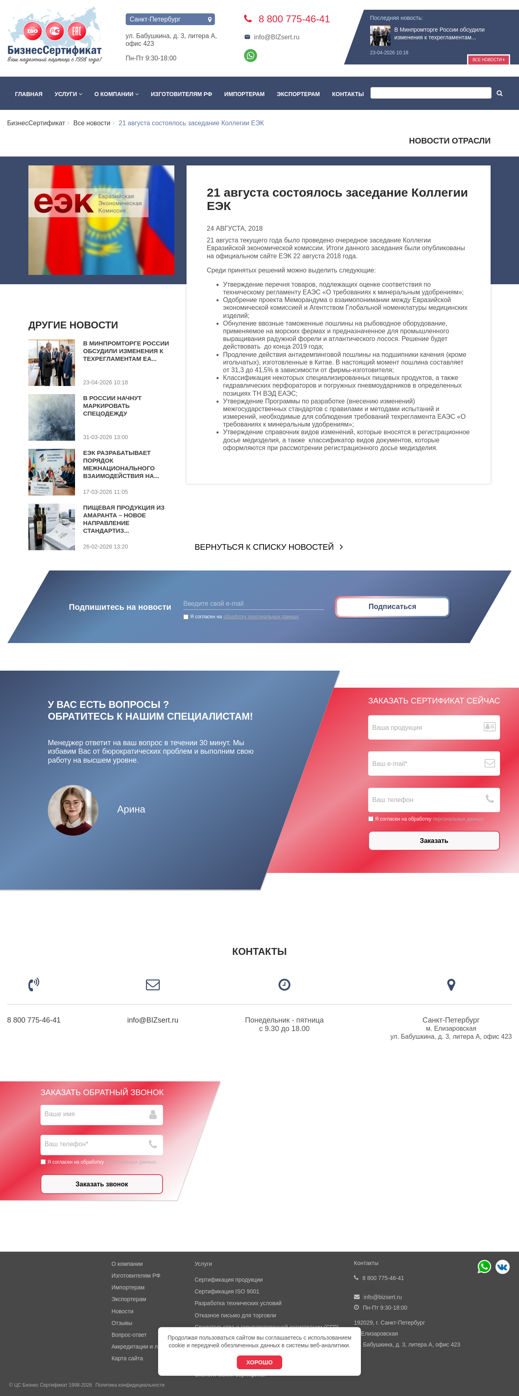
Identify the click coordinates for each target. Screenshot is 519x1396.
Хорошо (260, 1362)
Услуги (68, 94)
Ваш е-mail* (389, 763)
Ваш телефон (393, 799)
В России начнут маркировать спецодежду (112, 406)
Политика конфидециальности (129, 1385)
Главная (29, 94)
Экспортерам (298, 94)
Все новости (488, 60)
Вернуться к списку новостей (264, 547)
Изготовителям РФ (181, 94)
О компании (116, 94)
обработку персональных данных (261, 617)
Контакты (348, 94)
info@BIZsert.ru (271, 37)
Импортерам (244, 94)
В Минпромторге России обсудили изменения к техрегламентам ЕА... (126, 351)
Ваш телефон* (66, 1144)
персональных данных (458, 818)
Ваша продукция (397, 727)
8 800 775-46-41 (34, 1020)
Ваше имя (60, 1114)
